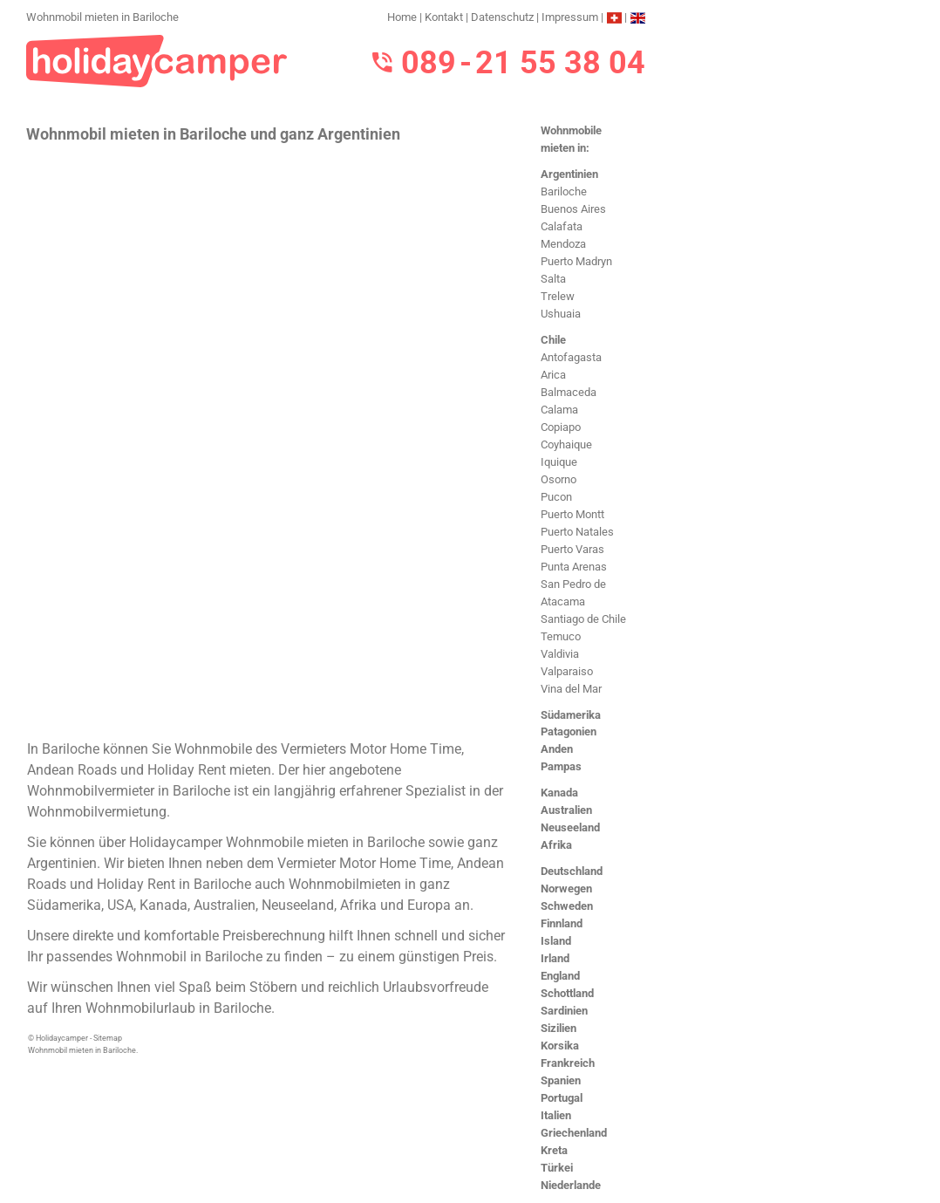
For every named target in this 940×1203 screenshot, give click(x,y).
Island (556, 940)
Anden (557, 748)
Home (402, 17)
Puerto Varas (572, 549)
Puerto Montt (572, 514)
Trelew (558, 296)
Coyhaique (566, 444)
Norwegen (566, 888)
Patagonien (568, 731)
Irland (555, 958)
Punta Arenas (574, 566)
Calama (559, 409)
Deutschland (572, 871)
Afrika (556, 844)
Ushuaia (561, 313)
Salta (553, 278)
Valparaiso (567, 671)
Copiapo (561, 427)
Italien (556, 1115)
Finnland (561, 923)
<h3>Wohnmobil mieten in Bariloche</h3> (268, 439)
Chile (553, 339)
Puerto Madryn (576, 261)
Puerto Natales (577, 531)
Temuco (561, 636)
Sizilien (558, 1028)
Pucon (556, 496)
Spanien (561, 1080)
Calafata (561, 226)
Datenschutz (502, 17)
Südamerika (571, 714)
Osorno (558, 479)
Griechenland (574, 1132)
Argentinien (569, 174)
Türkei (557, 1167)
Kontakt (444, 17)
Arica (553, 374)
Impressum (570, 17)
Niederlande (571, 1185)
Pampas (561, 766)
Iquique (559, 461)
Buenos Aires (573, 208)
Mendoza (563, 243)
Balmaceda (568, 392)
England (560, 975)
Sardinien (564, 1010)
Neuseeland (570, 827)
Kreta (554, 1150)
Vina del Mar (571, 688)
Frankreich (568, 1063)
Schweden (567, 906)
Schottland (567, 993)
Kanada (559, 792)
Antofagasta (571, 357)
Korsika (560, 1045)
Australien (566, 810)
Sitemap (107, 1038)
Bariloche (564, 191)
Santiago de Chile (583, 618)
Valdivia (560, 653)
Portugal (561, 1097)
